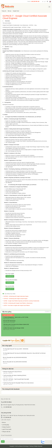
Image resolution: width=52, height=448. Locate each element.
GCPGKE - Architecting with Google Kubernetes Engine (16, 296)
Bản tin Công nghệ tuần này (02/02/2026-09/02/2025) (15, 357)
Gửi (3, 441)
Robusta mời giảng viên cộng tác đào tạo (12, 371)
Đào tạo (9, 11)
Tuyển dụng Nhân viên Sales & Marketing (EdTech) (14, 375)
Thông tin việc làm (6, 431)
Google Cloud (16, 11)
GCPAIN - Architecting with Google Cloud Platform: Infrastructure (18, 303)
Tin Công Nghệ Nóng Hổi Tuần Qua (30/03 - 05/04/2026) (15, 348)
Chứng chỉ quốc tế (6, 427)
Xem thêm (47, 311)
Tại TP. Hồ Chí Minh (8, 315)
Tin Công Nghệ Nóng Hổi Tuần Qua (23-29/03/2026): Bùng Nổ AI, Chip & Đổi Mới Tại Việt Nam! (24, 353)
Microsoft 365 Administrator (9, 320)
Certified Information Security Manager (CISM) (13, 328)
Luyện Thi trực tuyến (6, 429)
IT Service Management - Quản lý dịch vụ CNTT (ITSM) (15, 317)
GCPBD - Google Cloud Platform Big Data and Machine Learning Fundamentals (21, 300)
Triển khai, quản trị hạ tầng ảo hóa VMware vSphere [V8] (16, 324)
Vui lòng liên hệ (9, 276)
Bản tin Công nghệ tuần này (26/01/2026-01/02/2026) (15, 361)
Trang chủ (4, 11)
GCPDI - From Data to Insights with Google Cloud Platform (17, 305)
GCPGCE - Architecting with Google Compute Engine (15, 298)
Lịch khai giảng (5, 424)
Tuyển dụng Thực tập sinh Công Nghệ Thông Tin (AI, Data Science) (18, 382)
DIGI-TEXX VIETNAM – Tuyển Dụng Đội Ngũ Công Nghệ (16, 379)
